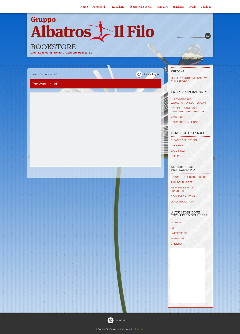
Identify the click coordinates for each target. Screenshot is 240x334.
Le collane (118, 6)
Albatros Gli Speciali (140, 6)
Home (84, 6)
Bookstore (53, 47)
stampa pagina (151, 74)
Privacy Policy (139, 329)
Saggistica (178, 6)
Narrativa (162, 6)
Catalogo (206, 6)
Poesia (192, 6)
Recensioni (100, 6)
